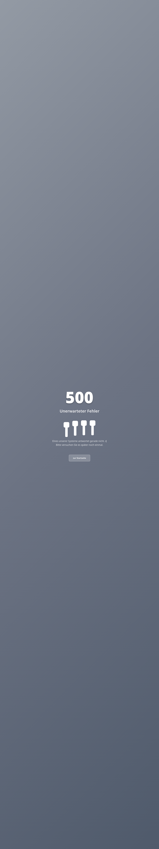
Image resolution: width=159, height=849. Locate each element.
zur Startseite (79, 458)
